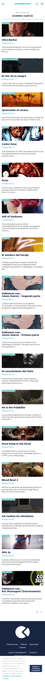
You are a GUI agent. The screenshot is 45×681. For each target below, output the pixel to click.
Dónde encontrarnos (22, 655)
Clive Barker (9, 39)
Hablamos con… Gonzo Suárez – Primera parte (20, 333)
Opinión (22, 647)
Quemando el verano (15, 110)
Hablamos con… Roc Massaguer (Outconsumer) (21, 590)
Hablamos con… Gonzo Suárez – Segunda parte (21, 295)
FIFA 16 (6, 552)
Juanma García (8, 43)
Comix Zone (9, 144)
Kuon (5, 180)
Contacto (33, 652)
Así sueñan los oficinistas (17, 516)
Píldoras (23, 644)
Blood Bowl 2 (10, 480)
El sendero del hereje (15, 255)
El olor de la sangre (14, 76)
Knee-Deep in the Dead (16, 443)
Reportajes (34, 644)
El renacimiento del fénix (17, 371)
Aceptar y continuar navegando (36, 668)
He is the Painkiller (13, 407)
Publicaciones (12, 644)
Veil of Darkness (12, 216)
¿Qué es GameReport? (17, 652)
